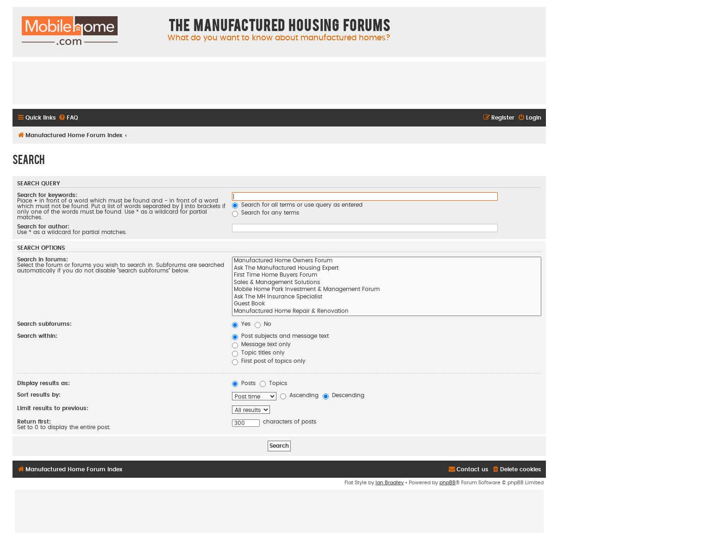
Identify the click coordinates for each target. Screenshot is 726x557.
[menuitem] (68, 118)
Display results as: (43, 383)
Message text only (261, 344)
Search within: (37, 336)
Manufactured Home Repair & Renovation (386, 312)
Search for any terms (265, 212)
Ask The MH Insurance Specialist (386, 297)
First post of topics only (269, 361)
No (263, 324)
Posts (244, 383)
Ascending (299, 395)
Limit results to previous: (52, 408)
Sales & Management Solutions (386, 283)
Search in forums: (42, 259)
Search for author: (43, 226)
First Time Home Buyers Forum (386, 275)
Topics (273, 383)
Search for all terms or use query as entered (297, 205)
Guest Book (386, 304)
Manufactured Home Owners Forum (386, 261)
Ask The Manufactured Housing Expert (386, 268)
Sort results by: (39, 395)
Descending (343, 395)
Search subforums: (44, 324)
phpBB (447, 482)
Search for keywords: (47, 195)
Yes (241, 324)
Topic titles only (258, 352)
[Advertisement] (279, 82)
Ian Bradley (390, 482)
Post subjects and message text (280, 336)
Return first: (34, 421)
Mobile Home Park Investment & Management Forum (386, 290)
